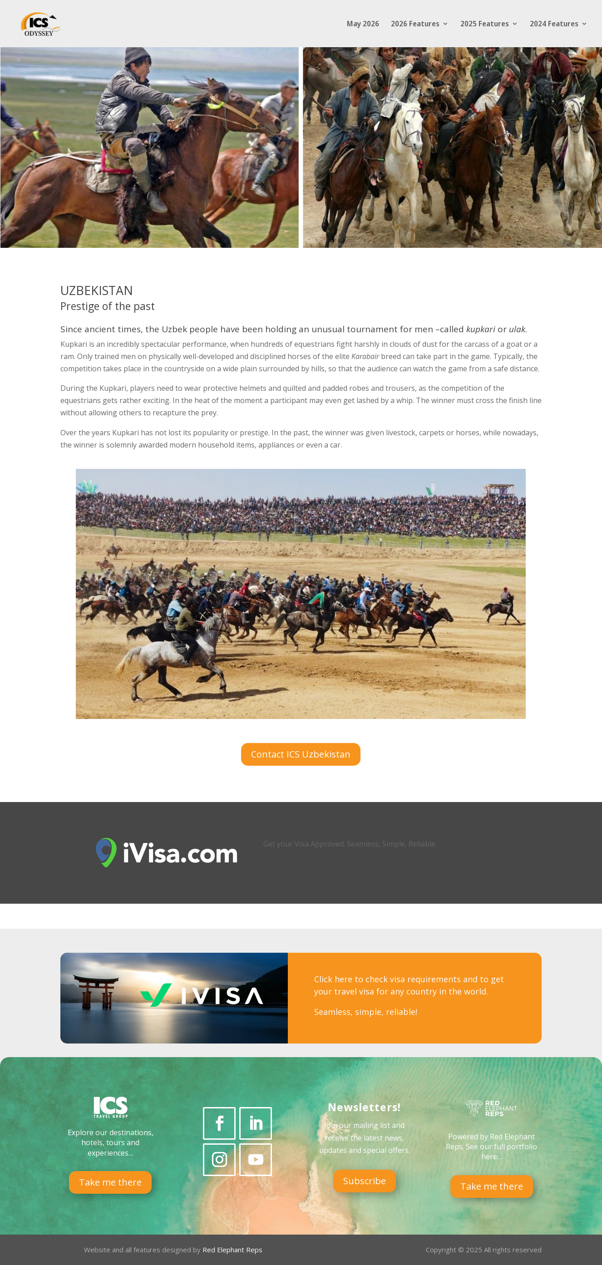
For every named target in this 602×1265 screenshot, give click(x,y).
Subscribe (364, 1181)
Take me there (110, 1182)
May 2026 (363, 24)
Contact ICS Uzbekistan (300, 754)
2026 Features (415, 24)
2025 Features (484, 24)
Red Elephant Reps (233, 1249)
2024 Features (554, 24)
